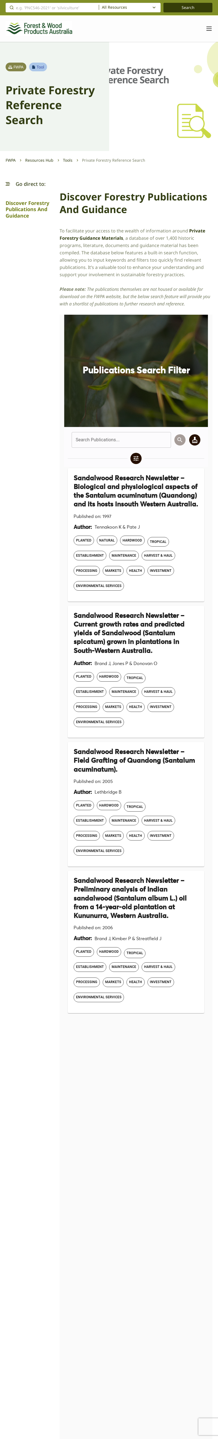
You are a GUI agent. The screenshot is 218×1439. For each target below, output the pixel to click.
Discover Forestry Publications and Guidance (27, 209)
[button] (8, 183)
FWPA (11, 160)
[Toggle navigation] (206, 28)
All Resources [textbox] (114, 7)
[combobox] (130, 7)
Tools (67, 160)
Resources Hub (39, 160)
